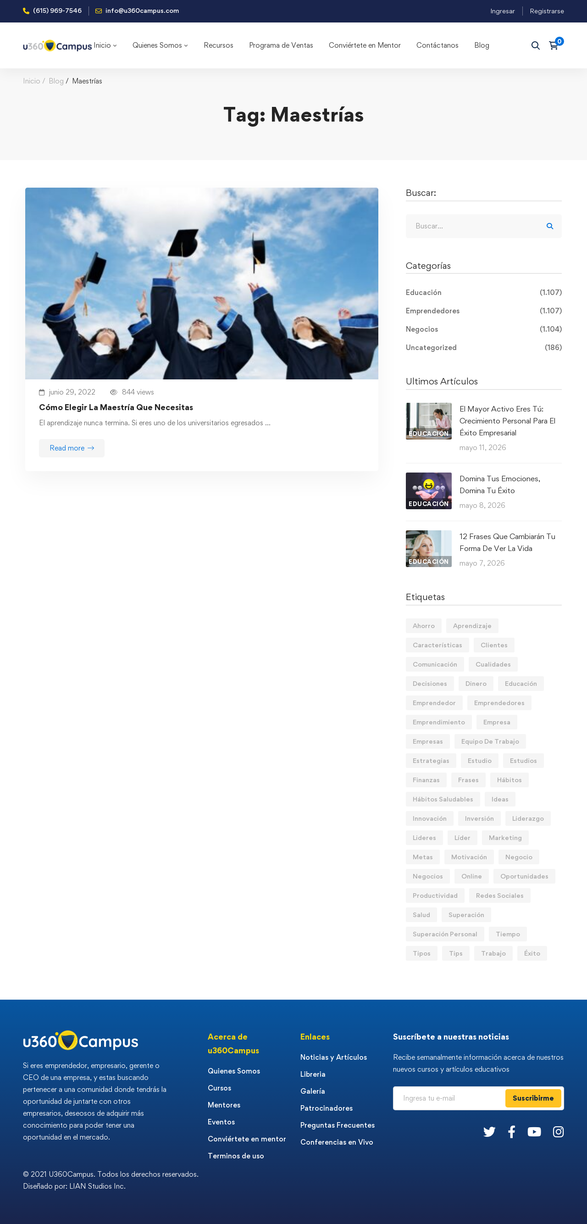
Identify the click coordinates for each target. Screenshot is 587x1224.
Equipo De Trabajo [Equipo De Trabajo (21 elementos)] (490, 741)
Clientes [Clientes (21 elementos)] (494, 645)
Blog (56, 81)
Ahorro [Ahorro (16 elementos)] (424, 625)
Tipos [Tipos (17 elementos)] (422, 953)
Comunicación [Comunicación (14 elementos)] (435, 664)
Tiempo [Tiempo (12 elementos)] (508, 934)
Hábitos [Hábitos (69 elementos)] (509, 780)
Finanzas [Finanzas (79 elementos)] (426, 780)
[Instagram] (558, 1131)
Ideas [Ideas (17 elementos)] (500, 799)
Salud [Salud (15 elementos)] (421, 914)
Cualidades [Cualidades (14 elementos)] (493, 664)
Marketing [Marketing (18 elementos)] (505, 837)
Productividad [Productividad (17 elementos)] (435, 895)
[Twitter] (489, 1131)
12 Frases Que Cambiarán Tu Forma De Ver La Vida (507, 542)
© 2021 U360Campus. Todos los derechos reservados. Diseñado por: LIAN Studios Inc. (111, 1180)
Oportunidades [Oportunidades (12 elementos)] (524, 876)
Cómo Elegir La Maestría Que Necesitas (116, 407)
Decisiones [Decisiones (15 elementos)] (430, 683)
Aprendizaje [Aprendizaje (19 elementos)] (472, 625)
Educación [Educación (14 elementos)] (521, 683)
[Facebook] (511, 1131)
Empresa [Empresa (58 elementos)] (496, 722)
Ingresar (502, 11)
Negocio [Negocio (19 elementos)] (518, 857)
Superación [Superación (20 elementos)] (466, 914)
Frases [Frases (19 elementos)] (468, 780)
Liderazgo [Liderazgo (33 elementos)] (528, 818)
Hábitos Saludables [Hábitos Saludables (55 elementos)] (443, 799)
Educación (484, 293)
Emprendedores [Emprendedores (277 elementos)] (499, 703)
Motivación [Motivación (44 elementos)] (469, 857)
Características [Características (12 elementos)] (437, 645)
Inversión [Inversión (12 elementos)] (479, 818)
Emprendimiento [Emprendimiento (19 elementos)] (439, 722)
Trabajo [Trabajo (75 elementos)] (493, 953)
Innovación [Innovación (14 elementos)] (430, 818)
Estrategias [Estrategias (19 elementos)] (431, 760)
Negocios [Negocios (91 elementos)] (428, 876)
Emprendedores (484, 311)
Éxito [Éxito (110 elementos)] (532, 953)
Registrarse (547, 11)
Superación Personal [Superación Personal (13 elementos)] (445, 934)
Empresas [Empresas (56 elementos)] (428, 741)
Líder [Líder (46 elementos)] (462, 837)
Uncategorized (484, 348)
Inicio (31, 81)
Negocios (484, 329)
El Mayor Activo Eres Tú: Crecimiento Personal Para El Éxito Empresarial (507, 420)
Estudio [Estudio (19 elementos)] (480, 760)
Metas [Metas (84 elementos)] (423, 857)
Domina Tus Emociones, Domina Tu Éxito (500, 484)
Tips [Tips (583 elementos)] (456, 953)
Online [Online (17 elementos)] (471, 876)
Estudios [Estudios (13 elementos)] (523, 760)
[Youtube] (534, 1131)
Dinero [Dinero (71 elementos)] (476, 683)
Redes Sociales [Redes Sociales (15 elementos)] (500, 895)
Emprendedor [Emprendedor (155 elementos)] (434, 703)
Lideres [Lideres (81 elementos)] (424, 837)
